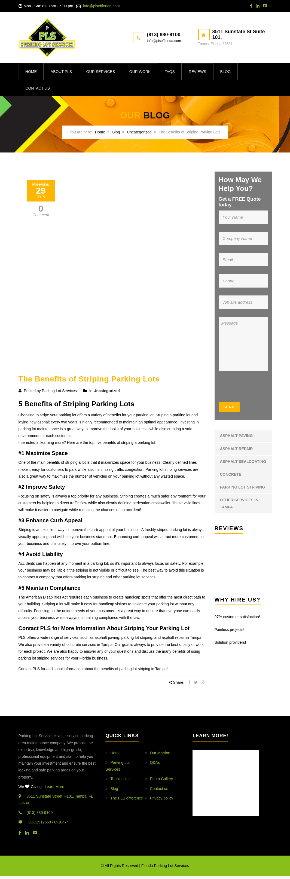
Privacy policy (161, 801)
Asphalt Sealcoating (243, 464)
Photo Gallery (161, 782)
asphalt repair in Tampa (181, 640)
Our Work (143, 72)
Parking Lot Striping (242, 490)
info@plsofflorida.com (101, 6)
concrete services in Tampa (89, 647)
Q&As (155, 765)
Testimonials (120, 782)
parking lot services (139, 580)
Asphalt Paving (236, 439)
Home (32, 72)
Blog (232, 72)
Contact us (38, 90)
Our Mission (160, 755)
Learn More (54, 789)
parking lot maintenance (39, 431)
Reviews (203, 72)
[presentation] (252, 391)
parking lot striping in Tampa (143, 671)
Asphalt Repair (236, 451)
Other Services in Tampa (239, 506)
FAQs (174, 72)
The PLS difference (126, 801)
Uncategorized (139, 135)
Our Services (103, 72)
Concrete (231, 477)
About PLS (63, 72)
